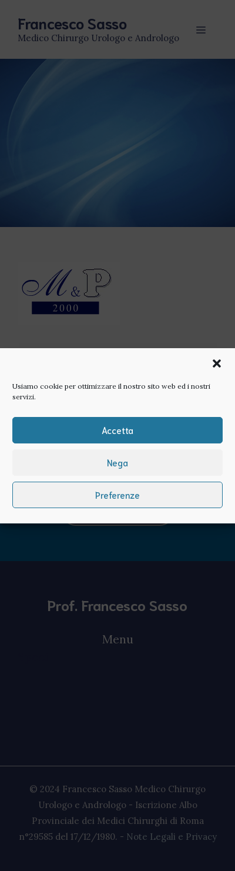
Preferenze (117, 494)
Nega (117, 462)
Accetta (117, 430)
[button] (217, 363)
